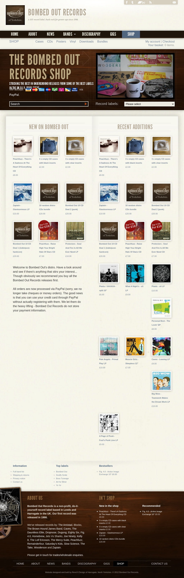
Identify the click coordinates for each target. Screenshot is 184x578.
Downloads (86, 41)
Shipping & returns (21, 475)
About (32, 34)
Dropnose (50, 532)
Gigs (113, 34)
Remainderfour (35, 543)
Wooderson (40, 547)
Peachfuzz (76, 540)
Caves (67, 528)
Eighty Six (73, 532)
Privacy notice (19, 478)
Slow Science (71, 543)
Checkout (168, 41)
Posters (61, 41)
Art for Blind (61, 482)
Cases (39, 41)
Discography (91, 34)
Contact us (17, 482)
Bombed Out (61, 472)
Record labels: (135, 104)
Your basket (155, 45)
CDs (50, 41)
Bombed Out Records (57, 12)
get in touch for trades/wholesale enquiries (59, 555)
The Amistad (65, 524)
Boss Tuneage (62, 478)
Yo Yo (58, 485)
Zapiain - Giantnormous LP (111, 533)
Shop (131, 34)
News (50, 34)
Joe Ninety (69, 536)
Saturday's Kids (54, 543)
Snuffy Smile (61, 475)
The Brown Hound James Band (44, 528)
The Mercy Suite (60, 540)
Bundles (102, 41)
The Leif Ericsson (39, 540)
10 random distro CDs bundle (112, 539)
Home (15, 34)
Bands (66, 563)
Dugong (62, 532)
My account (153, 41)
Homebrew (38, 536)
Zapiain (56, 547)
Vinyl (73, 41)
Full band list (18, 472)
